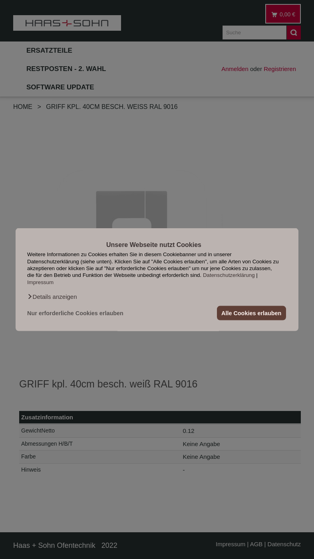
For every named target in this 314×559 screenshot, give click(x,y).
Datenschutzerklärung (229, 275)
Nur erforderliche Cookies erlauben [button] (75, 313)
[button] (52, 297)
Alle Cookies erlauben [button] (251, 313)
